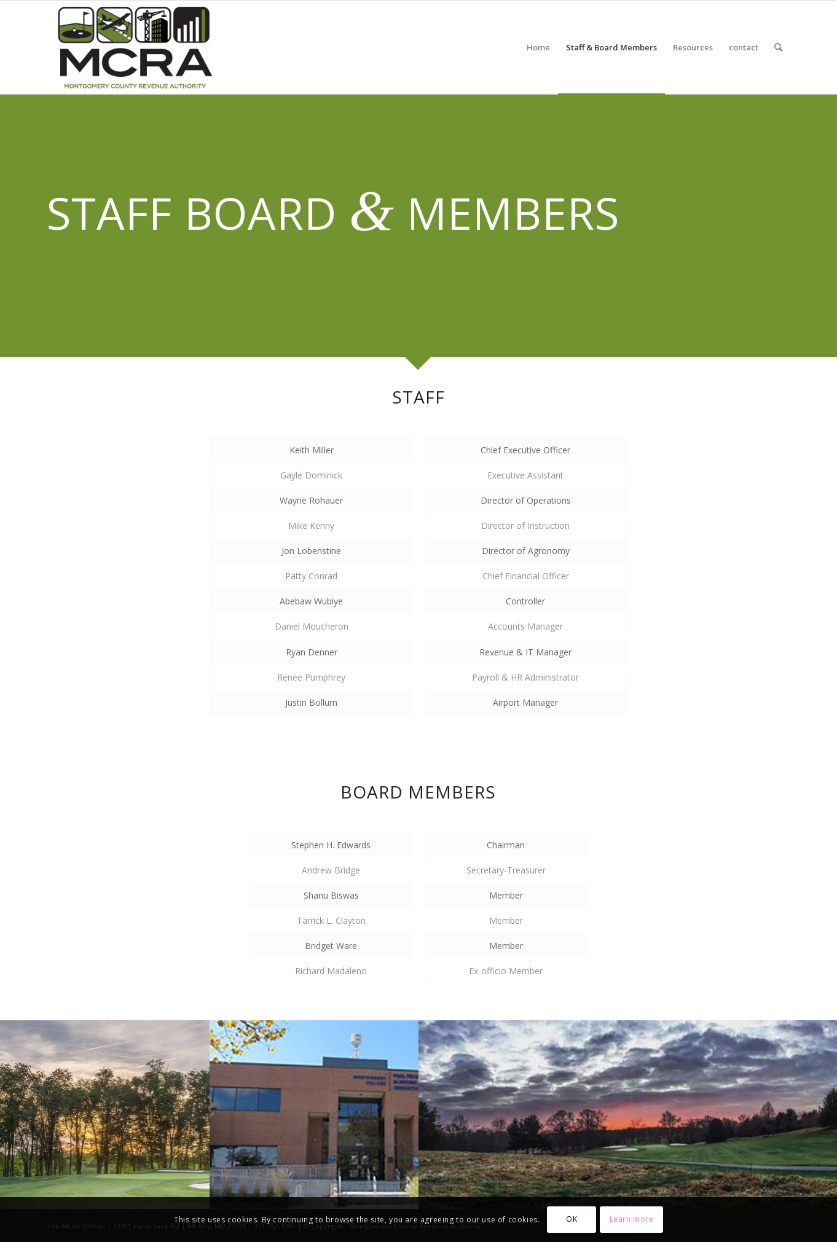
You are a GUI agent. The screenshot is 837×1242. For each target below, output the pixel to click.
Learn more (632, 1219)
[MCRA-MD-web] (135, 47)
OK (571, 1219)
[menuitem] (538, 47)
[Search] (778, 47)
